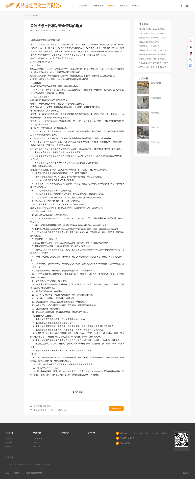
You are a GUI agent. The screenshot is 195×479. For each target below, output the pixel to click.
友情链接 (9, 457)
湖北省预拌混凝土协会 (23, 464)
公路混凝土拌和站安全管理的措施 (152, 29)
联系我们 (136, 5)
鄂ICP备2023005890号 (35, 473)
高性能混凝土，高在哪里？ (149, 46)
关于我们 (124, 5)
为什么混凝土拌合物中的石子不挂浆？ (153, 63)
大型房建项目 (38, 439)
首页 (72, 5)
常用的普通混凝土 (44, 406)
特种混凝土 (9, 446)
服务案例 (98, 5)
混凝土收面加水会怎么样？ (149, 42)
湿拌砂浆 (155, 127)
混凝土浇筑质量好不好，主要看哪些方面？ (153, 59)
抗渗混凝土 (156, 113)
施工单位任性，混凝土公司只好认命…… (53, 410)
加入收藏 (77, 392)
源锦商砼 (38, 464)
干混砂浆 (155, 142)
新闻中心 (111, 5)
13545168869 (127, 438)
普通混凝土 (156, 83)
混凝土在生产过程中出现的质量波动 (152, 33)
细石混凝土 (156, 98)
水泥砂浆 (8, 442)
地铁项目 (36, 442)
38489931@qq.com (129, 443)
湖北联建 (8, 464)
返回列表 (116, 408)
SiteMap (186, 473)
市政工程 (36, 446)
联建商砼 (47, 464)
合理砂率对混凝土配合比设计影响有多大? (153, 55)
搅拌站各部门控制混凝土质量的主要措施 (153, 50)
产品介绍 (84, 5)
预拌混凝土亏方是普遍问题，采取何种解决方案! (153, 38)
